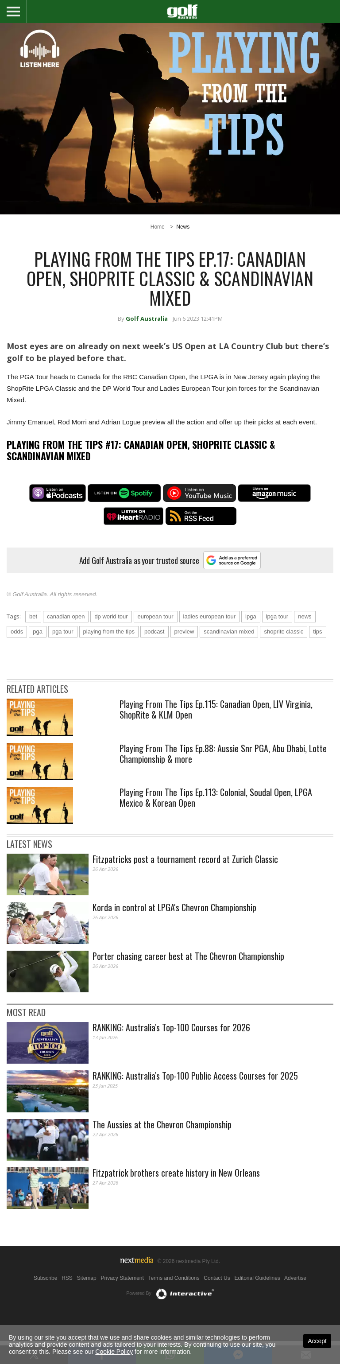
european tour (156, 639)
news (304, 639)
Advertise (295, 1301)
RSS (67, 1301)
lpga (250, 639)
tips (317, 654)
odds (17, 654)
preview (184, 654)
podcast (154, 654)
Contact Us (217, 1301)
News (182, 227)
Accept (317, 1341)
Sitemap (87, 1301)
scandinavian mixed (229, 654)
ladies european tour (209, 639)
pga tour (62, 654)
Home (158, 227)
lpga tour (277, 639)
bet (33, 639)
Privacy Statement (121, 1301)
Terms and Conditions (173, 1301)
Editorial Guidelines (257, 1301)
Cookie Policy (114, 1351)
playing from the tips (109, 654)
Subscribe (45, 1301)
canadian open (66, 639)
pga (37, 654)
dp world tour (111, 639)
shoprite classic (283, 654)
